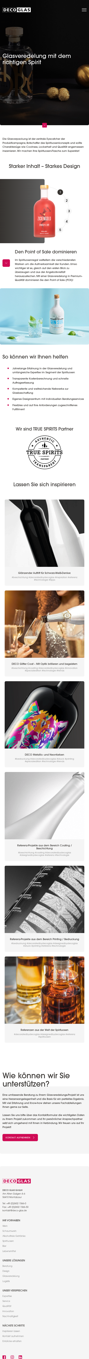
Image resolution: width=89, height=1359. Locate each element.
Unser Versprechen (14, 1290)
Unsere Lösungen (13, 1260)
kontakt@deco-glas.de (14, 1211)
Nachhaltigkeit (10, 1316)
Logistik (6, 1281)
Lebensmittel (9, 1251)
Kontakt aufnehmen (20, 1137)
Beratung (7, 1266)
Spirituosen (8, 1241)
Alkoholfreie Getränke (13, 1236)
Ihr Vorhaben (11, 1220)
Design (5, 1271)
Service (6, 1301)
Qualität (6, 1306)
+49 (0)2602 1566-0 (16, 1204)
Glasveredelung (10, 1276)
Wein (5, 1226)
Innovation (8, 1311)
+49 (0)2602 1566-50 (17, 1207)
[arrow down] (6, 263)
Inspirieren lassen (11, 1331)
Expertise (7, 1296)
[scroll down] (44, 125)
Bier (4, 1246)
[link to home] (16, 10)
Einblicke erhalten (12, 1341)
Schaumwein (9, 1231)
